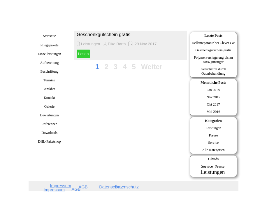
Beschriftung (50, 71)
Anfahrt (49, 89)
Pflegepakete (50, 45)
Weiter (151, 67)
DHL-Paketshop (49, 141)
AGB (76, 189)
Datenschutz (126, 187)
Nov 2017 (213, 97)
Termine (49, 80)
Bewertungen (49, 115)
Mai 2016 (213, 112)
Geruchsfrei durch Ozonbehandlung (213, 71)
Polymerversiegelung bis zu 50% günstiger (213, 59)
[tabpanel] (48, 189)
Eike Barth (117, 44)
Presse (213, 135)
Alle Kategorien (213, 150)
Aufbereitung (49, 63)
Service (213, 143)
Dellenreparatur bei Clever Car (213, 43)
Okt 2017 (213, 104)
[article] (130, 45)
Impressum (54, 190)
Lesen (83, 54)
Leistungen (90, 44)
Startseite (49, 36)
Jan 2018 (213, 90)
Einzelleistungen (49, 54)
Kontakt (49, 98)
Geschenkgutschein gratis (103, 34)
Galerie (49, 106)
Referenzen (49, 124)
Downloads (49, 133)
